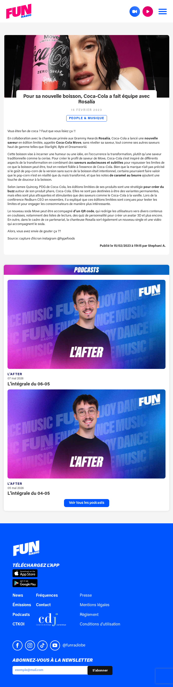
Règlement (89, 615)
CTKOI (18, 624)
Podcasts (21, 615)
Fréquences (47, 596)
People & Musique (86, 118)
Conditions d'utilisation (100, 624)
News (17, 596)
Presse (86, 596)
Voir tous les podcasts (86, 503)
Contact (43, 605)
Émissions (21, 605)
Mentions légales (95, 605)
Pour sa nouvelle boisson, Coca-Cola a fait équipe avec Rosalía (86, 99)
